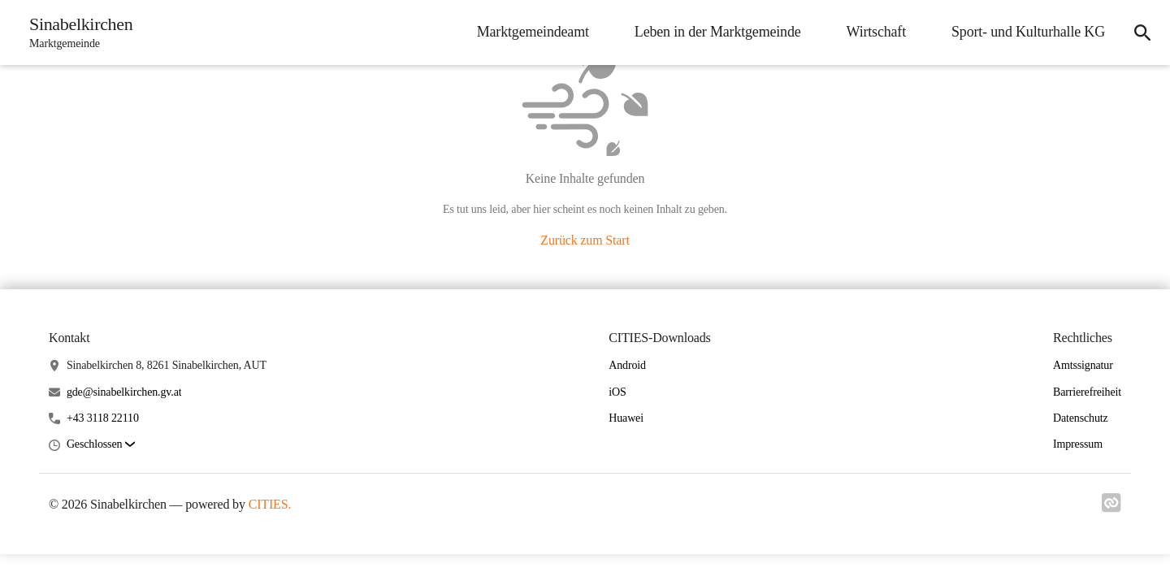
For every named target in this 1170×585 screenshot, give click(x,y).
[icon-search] (1142, 32)
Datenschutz (1080, 418)
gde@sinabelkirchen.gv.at (124, 392)
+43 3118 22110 (103, 418)
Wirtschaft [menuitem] (876, 32)
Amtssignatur (1083, 365)
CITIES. (270, 504)
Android (627, 365)
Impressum (1078, 444)
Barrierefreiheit (1087, 392)
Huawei (626, 418)
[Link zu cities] (1111, 508)
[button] (101, 444)
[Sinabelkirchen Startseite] (76, 32)
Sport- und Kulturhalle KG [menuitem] (1028, 32)
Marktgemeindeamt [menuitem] (533, 32)
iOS (617, 392)
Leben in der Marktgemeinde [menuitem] (718, 32)
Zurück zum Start (584, 240)
